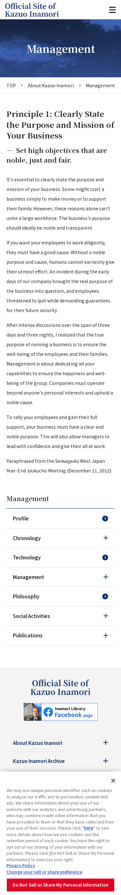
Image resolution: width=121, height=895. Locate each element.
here (88, 828)
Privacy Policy (20, 865)
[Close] (113, 781)
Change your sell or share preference (44, 872)
